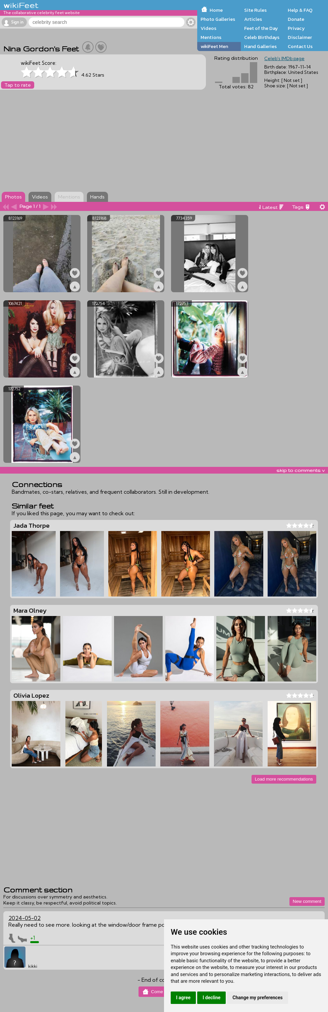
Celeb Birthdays (261, 37)
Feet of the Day (261, 28)
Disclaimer (300, 37)
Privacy (296, 28)
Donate (296, 19)
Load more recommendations (284, 779)
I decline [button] (211, 997)
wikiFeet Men (214, 46)
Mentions (211, 37)
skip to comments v (300, 470)
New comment (307, 901)
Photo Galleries (218, 19)
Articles (253, 19)
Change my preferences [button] (257, 997)
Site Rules (255, 10)
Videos (208, 28)
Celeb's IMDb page (284, 58)
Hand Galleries (260, 46)
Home (216, 10)
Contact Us (300, 46)
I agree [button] (183, 997)
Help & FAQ (300, 10)
